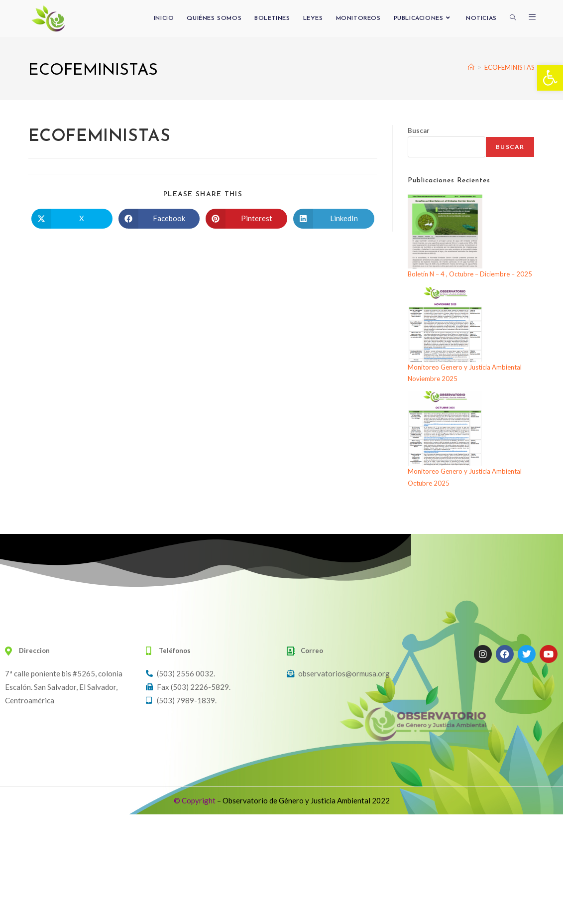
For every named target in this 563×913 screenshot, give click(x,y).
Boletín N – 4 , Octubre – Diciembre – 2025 (470, 274)
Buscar (419, 130)
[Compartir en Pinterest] (246, 219)
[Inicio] (471, 67)
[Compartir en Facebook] (159, 219)
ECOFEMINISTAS (509, 67)
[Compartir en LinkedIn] (333, 219)
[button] (550, 78)
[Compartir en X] (72, 219)
